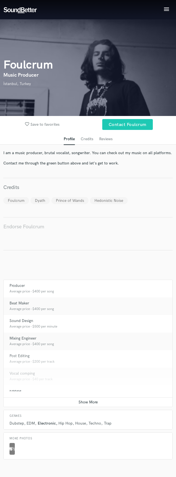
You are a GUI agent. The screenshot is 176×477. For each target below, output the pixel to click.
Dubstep (16, 423)
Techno (95, 423)
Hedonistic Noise (108, 200)
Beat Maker (19, 303)
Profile (69, 139)
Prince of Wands (70, 200)
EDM (31, 423)
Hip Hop (65, 423)
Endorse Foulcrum (23, 227)
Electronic (47, 423)
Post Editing (19, 355)
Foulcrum (16, 200)
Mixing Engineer (22, 338)
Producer (17, 285)
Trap (107, 423)
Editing (15, 391)
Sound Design (21, 320)
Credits (87, 139)
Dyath (40, 200)
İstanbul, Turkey (17, 83)
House (80, 423)
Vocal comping (22, 373)
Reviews (106, 139)
